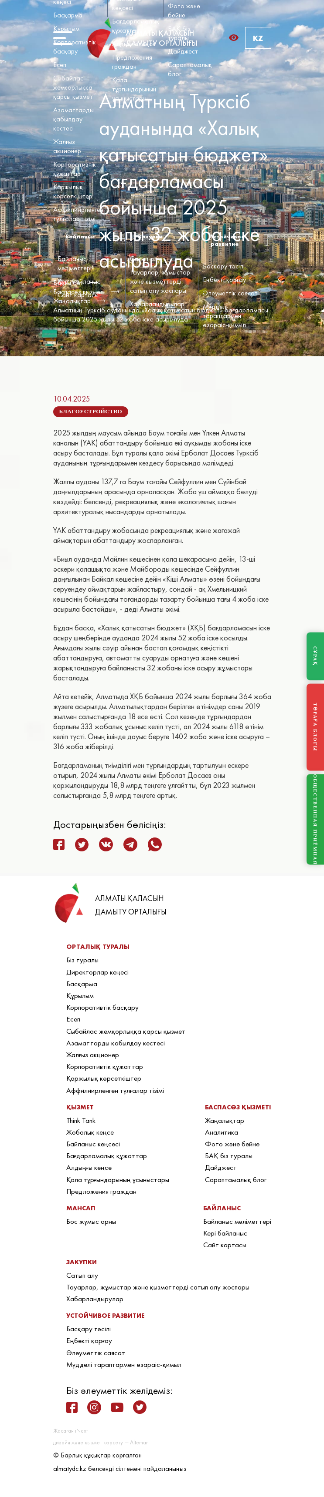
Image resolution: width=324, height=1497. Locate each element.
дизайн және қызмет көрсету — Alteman (101, 1442)
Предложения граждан (132, 62)
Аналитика (221, 1132)
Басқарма (67, 15)
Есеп (59, 64)
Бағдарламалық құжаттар (135, 26)
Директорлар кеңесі (97, 972)
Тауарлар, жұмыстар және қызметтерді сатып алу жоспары (160, 281)
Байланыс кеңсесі (93, 1144)
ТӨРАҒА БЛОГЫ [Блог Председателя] (315, 727)
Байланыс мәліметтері (75, 263)
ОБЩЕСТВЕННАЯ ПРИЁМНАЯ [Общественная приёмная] (315, 819)
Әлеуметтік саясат (230, 293)
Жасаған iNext (70, 1430)
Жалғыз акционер (67, 146)
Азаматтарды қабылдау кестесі (73, 119)
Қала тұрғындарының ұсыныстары (134, 89)
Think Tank (80, 1120)
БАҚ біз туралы (179, 33)
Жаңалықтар (224, 1120)
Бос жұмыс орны (91, 1221)
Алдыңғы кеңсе (134, 43)
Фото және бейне (184, 10)
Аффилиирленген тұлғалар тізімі (78, 214)
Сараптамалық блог (235, 1179)
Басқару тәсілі (224, 266)
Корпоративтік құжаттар (74, 169)
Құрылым (66, 28)
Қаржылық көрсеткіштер (72, 191)
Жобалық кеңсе (90, 1132)
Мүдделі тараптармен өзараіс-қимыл (224, 315)
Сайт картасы (78, 294)
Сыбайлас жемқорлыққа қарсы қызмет (73, 87)
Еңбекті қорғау (224, 279)
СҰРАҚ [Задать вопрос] (315, 656)
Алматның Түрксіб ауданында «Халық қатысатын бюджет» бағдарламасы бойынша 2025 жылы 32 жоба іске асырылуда (160, 314)
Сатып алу (145, 258)
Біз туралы (82, 960)
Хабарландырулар (157, 303)
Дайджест (183, 51)
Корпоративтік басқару (74, 46)
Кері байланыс (79, 281)
